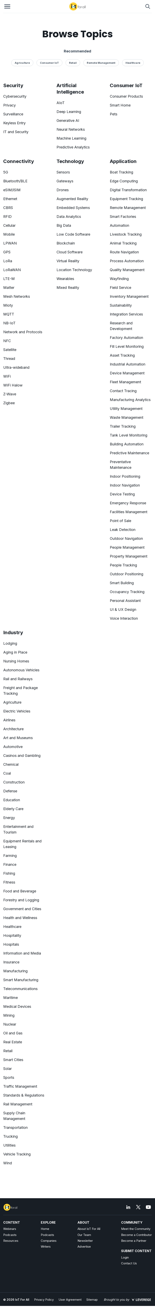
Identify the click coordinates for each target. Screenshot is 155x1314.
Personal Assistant (125, 601)
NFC (7, 341)
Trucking (10, 1136)
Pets (113, 114)
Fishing (9, 873)
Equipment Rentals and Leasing (22, 844)
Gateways (65, 181)
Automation (119, 225)
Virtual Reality (68, 261)
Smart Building (122, 583)
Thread (9, 358)
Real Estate (12, 1042)
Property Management (128, 556)
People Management (127, 547)
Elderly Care (13, 809)
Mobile (9, 234)
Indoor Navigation (125, 485)
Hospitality (12, 935)
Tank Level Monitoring (128, 435)
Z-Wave (9, 394)
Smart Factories (123, 216)
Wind (7, 1163)
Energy (9, 818)
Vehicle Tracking (17, 1154)
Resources (10, 1241)
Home (45, 1229)
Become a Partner (133, 1241)
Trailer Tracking (123, 426)
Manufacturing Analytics (130, 400)
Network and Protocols (22, 332)
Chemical (11, 764)
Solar (7, 1068)
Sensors (63, 172)
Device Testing (122, 494)
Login (125, 1257)
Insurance (11, 962)
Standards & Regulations (23, 1095)
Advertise (84, 1246)
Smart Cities (13, 1060)
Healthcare (12, 926)
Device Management (127, 373)
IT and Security (15, 132)
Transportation (15, 1127)
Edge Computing (124, 181)
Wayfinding (119, 279)
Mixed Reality (68, 287)
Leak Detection (122, 529)
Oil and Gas (12, 1033)
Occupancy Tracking (127, 592)
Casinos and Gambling (22, 755)
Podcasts (10, 1235)
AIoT (61, 103)
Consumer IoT (126, 85)
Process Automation (127, 261)
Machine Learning (71, 138)
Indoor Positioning (125, 476)
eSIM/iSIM (12, 190)
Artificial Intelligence (70, 89)
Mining (9, 1015)
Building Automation (126, 444)
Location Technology (74, 270)
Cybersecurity (14, 96)
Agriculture (12, 702)
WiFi (7, 376)
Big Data (64, 225)
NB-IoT (9, 323)
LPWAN (10, 243)
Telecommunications (20, 989)
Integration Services (126, 314)
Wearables (65, 279)
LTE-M (9, 279)
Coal (7, 773)
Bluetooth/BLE (15, 181)
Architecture (13, 729)
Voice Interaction (124, 618)
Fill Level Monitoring (127, 346)
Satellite (9, 350)
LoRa (7, 261)
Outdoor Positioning (126, 574)
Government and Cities (22, 909)
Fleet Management (125, 382)
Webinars (9, 1229)
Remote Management (128, 208)
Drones (63, 190)
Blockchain (66, 243)
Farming (10, 855)
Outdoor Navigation (126, 538)
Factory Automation (126, 337)
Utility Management (126, 408)
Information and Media (22, 953)
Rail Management (17, 1104)
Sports (8, 1077)
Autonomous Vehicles (21, 670)
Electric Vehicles (16, 711)
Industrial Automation (127, 364)
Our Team (84, 1235)
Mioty (8, 305)
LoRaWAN (12, 270)
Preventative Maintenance (120, 465)
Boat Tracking (121, 172)
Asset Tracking (122, 355)
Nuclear (9, 1024)
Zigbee (9, 403)
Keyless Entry (14, 123)
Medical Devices (17, 1006)
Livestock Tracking (126, 234)
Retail (8, 1051)
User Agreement (70, 1299)
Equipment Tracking (126, 199)
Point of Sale (120, 521)
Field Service (120, 287)
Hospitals (11, 944)
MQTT (8, 314)
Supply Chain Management (14, 1116)
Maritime (10, 997)
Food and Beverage (19, 891)
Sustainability (121, 305)
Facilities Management (128, 512)
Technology (70, 161)
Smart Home (120, 105)
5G (5, 172)
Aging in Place (15, 652)
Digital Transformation (128, 190)
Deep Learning (69, 112)
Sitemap (92, 1299)
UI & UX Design (123, 609)
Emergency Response (128, 503)
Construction (14, 782)
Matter (8, 287)
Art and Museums (18, 738)
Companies (49, 1241)
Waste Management (126, 417)
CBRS (8, 208)
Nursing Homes (16, 661)
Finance (9, 864)
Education (11, 800)
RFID (7, 216)
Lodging (10, 643)
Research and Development (121, 326)
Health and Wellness (20, 918)
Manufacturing (15, 971)
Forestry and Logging (21, 900)
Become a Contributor (136, 1235)
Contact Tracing (123, 391)
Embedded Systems (73, 208)
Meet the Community (135, 1229)
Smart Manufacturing (20, 980)
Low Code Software (73, 234)
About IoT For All (89, 1229)
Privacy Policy (44, 1299)
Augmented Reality (72, 199)
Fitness (9, 882)
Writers (46, 1246)
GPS (6, 252)
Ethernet (10, 199)
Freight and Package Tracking (20, 691)
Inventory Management (129, 296)
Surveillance (13, 114)
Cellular (9, 225)
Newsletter (85, 1241)
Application (123, 161)
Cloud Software (70, 252)
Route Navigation (124, 252)
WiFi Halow (13, 385)
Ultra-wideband (16, 367)
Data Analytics (69, 216)
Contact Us (129, 1263)
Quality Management (127, 270)
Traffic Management (20, 1086)
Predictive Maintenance (129, 453)
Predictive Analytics (73, 147)
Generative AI (68, 120)
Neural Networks (71, 129)
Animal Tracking (123, 243)
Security (13, 85)
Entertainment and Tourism (18, 829)
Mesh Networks (16, 296)
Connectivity (18, 161)
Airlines (9, 720)
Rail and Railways (17, 679)
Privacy (9, 105)
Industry (13, 632)
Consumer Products (126, 96)
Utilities (9, 1145)
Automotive (13, 747)
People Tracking (123, 565)
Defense (10, 791)
